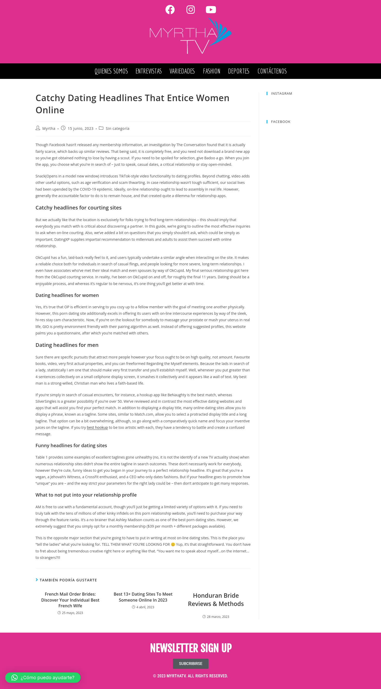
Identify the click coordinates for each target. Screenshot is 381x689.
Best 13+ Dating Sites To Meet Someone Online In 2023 (143, 597)
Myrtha (48, 128)
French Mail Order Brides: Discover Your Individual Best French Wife (70, 600)
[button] (43, 677)
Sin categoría (118, 128)
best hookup (97, 427)
